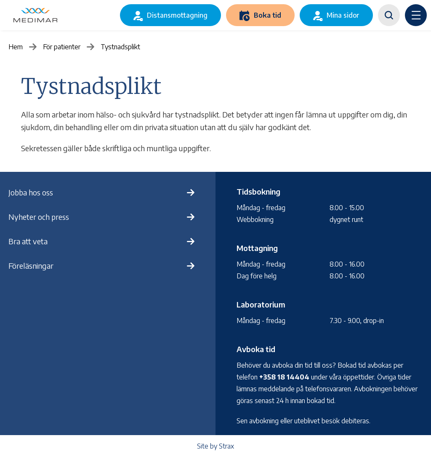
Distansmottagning (177, 15)
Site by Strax (215, 446)
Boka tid (267, 15)
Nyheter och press (38, 217)
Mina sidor (343, 15)
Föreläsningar (30, 265)
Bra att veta (28, 241)
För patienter (61, 47)
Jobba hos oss (30, 192)
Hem (15, 47)
